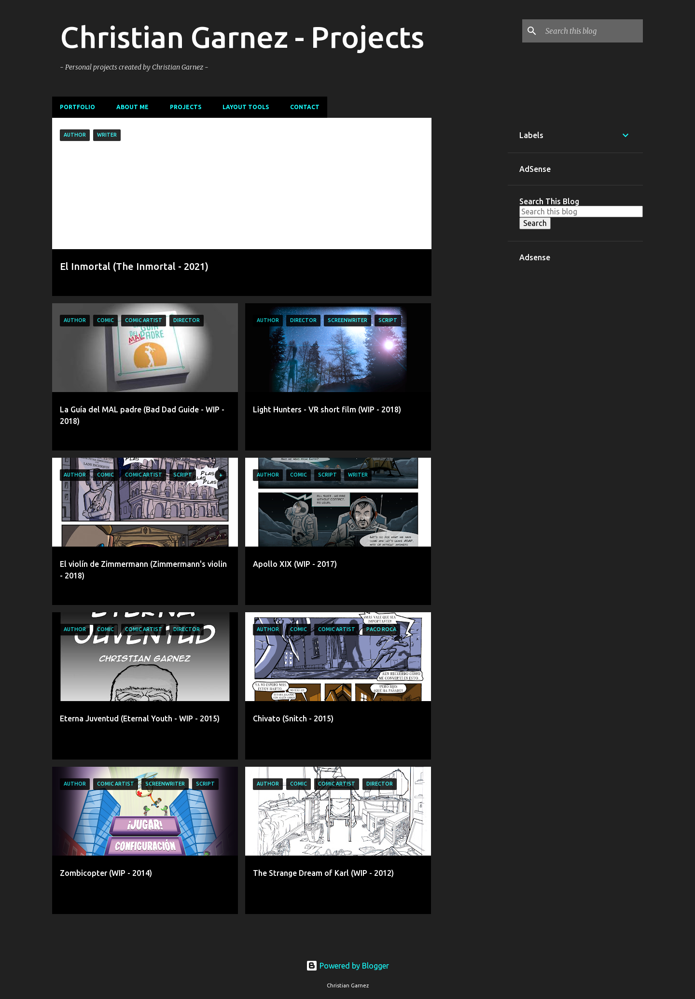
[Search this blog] (592, 30)
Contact (305, 107)
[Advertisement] (469, 263)
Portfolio (77, 107)
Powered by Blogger (347, 965)
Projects (185, 107)
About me (132, 107)
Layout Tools (245, 107)
